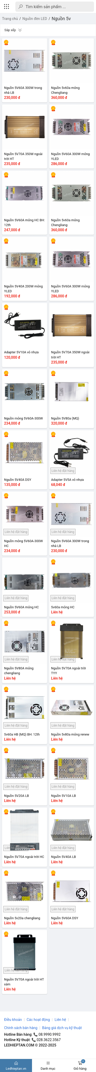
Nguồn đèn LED (35, 19)
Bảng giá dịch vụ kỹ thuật (62, 1028)
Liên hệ (60, 1020)
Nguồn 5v (61, 18)
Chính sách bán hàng (20, 1028)
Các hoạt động (38, 1020)
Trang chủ (10, 19)
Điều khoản (13, 1020)
